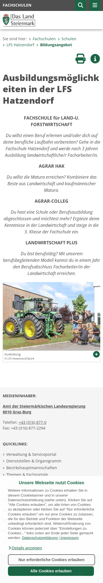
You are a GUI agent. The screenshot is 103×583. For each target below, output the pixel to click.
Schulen (67, 38)
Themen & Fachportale (27, 474)
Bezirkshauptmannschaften (31, 467)
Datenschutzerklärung (40, 538)
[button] (25, 548)
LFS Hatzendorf (18, 44)
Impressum (69, 538)
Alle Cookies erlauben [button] (50, 571)
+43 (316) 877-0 (32, 422)
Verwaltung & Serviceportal (31, 454)
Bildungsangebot (54, 44)
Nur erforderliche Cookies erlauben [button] (51, 560)
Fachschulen (42, 38)
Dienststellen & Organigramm (33, 460)
